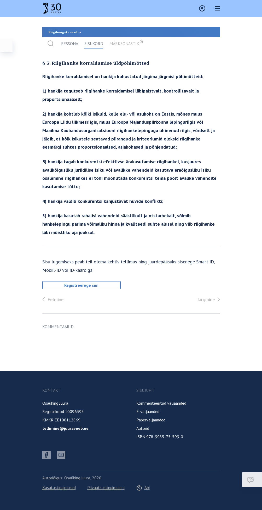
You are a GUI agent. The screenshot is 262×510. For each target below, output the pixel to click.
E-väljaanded (147, 411)
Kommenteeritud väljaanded (161, 403)
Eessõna (69, 43)
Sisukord (93, 43)
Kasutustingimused (59, 487)
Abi (143, 487)
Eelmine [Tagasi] (51, 299)
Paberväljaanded (150, 419)
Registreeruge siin (81, 285)
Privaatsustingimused (106, 487)
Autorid (142, 428)
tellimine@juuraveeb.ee (65, 428)
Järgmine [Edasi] (209, 299)
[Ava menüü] (6, 45)
